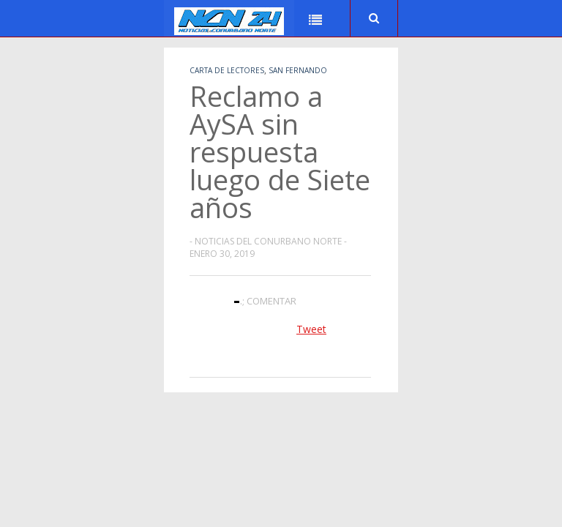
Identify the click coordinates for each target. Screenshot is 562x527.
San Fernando (298, 70)
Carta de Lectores (227, 70)
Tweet (311, 329)
